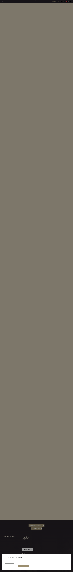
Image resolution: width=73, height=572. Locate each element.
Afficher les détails (10, 566)
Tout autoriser (23, 566)
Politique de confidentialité (9, 563)
